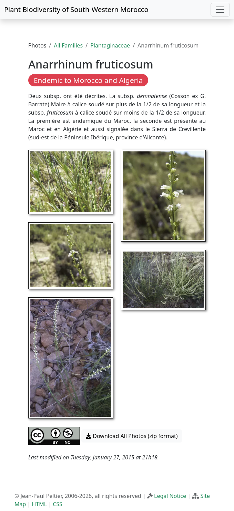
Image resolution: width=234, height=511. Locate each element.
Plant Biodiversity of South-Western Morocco (76, 9)
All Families (68, 45)
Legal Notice (170, 496)
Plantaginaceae (110, 45)
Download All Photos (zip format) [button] (131, 436)
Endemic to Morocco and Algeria (88, 80)
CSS (57, 504)
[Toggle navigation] (220, 10)
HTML (39, 504)
